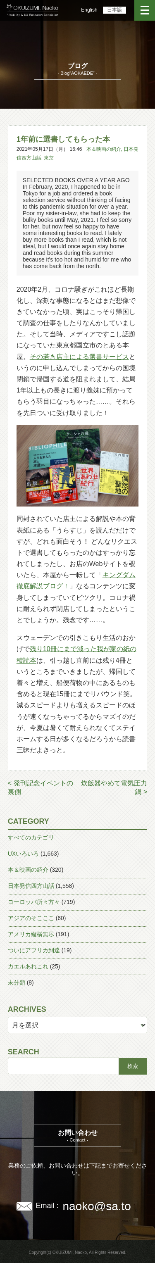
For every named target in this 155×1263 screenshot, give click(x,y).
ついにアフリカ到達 (34, 950)
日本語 (114, 10)
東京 (49, 158)
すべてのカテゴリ (31, 837)
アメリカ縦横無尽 (31, 934)
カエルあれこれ (28, 966)
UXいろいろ (23, 853)
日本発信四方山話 (31, 885)
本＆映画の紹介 (103, 149)
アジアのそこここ (31, 918)
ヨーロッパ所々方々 (34, 902)
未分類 (16, 982)
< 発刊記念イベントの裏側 (40, 787)
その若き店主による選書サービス (79, 356)
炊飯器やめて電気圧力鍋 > (114, 787)
